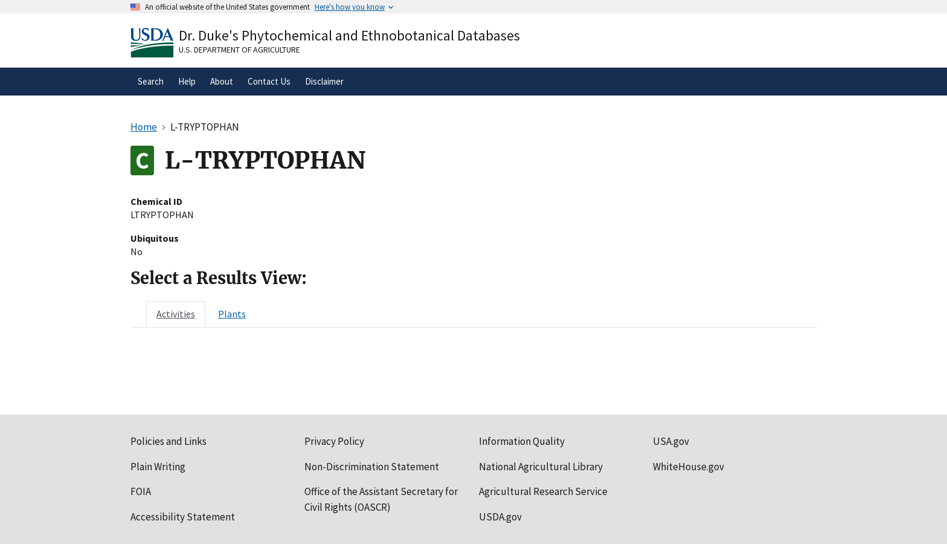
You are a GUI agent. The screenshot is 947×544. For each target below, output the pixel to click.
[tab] (176, 314)
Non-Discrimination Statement (371, 466)
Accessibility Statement (182, 516)
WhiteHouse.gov (688, 466)
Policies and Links (168, 441)
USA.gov (671, 441)
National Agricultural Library (541, 466)
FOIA (140, 491)
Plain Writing (157, 466)
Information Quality (522, 441)
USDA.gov (500, 516)
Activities (175, 314)
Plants (232, 314)
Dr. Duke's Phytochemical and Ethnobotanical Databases (349, 35)
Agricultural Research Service (543, 491)
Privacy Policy (334, 441)
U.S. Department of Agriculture (239, 49)
